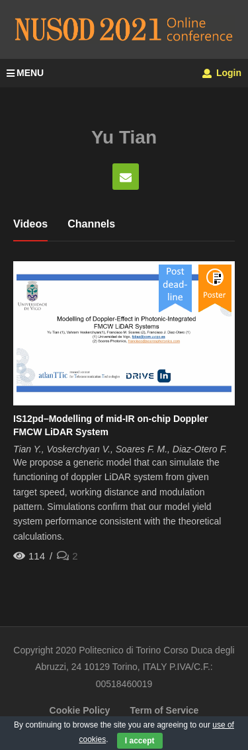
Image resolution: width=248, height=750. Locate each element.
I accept (140, 740)
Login (221, 72)
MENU (25, 72)
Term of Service (164, 710)
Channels (91, 223)
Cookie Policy (80, 710)
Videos (30, 223)
